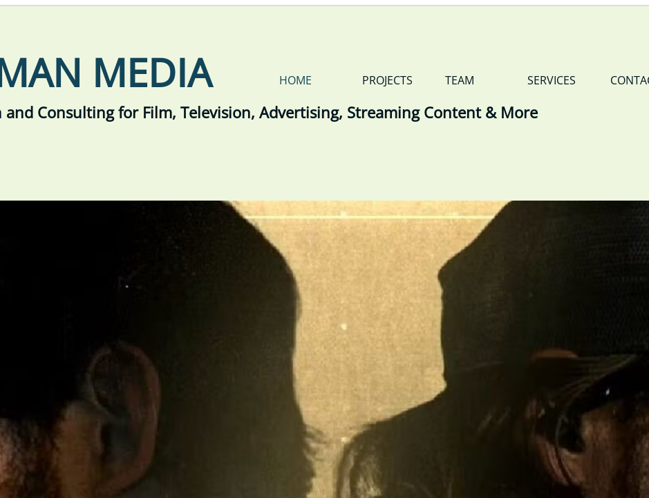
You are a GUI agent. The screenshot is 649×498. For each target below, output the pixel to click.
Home (295, 80)
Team (459, 80)
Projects (387, 80)
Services (551, 80)
